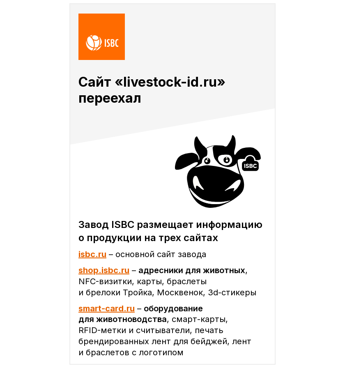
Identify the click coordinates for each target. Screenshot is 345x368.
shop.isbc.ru (103, 270)
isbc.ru (92, 254)
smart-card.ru (106, 308)
